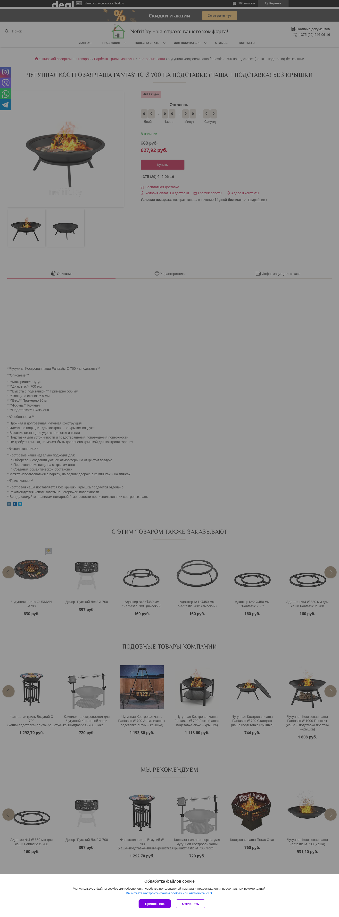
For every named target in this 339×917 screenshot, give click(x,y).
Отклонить (190, 904)
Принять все (155, 904)
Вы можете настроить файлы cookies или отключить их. (168, 893)
